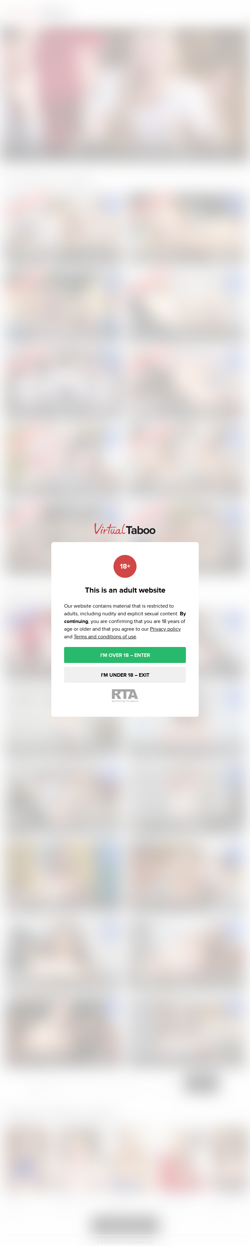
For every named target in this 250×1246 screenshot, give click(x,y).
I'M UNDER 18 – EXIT (125, 675)
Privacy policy (165, 629)
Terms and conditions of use (105, 636)
